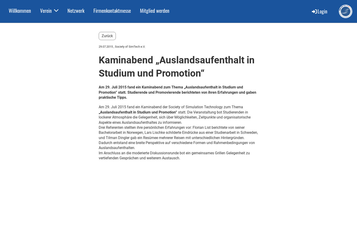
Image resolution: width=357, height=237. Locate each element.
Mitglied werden (154, 10)
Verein (49, 10)
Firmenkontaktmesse (112, 10)
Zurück (107, 36)
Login (319, 11)
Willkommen (20, 10)
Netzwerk (75, 10)
